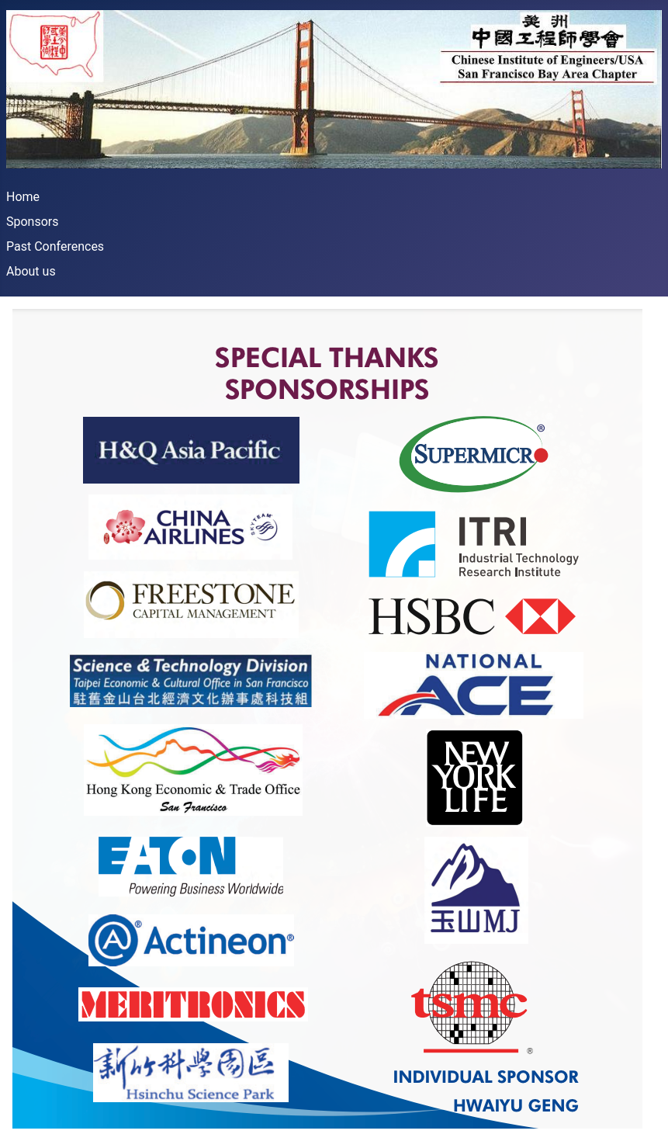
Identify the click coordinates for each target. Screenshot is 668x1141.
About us (31, 271)
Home (23, 196)
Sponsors (32, 221)
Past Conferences (55, 246)
